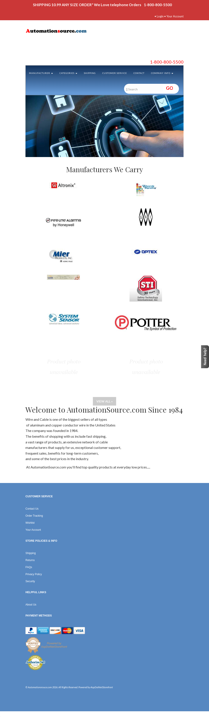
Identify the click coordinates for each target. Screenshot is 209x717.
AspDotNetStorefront (101, 687)
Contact (138, 73)
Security (30, 581)
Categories (68, 73)
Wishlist (29, 522)
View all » (104, 401)
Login (160, 16)
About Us (30, 604)
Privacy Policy (33, 574)
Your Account (175, 16)
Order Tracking (34, 515)
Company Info (162, 73)
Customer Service (114, 73)
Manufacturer (41, 73)
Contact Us (31, 508)
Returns (30, 560)
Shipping (90, 73)
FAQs (28, 567)
